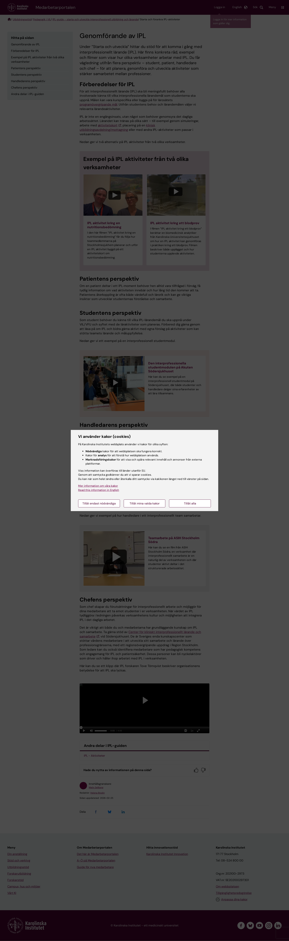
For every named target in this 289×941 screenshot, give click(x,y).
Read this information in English (98, 490)
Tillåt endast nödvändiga (99, 503)
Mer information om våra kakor (98, 486)
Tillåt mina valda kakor (145, 503)
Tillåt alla (190, 503)
